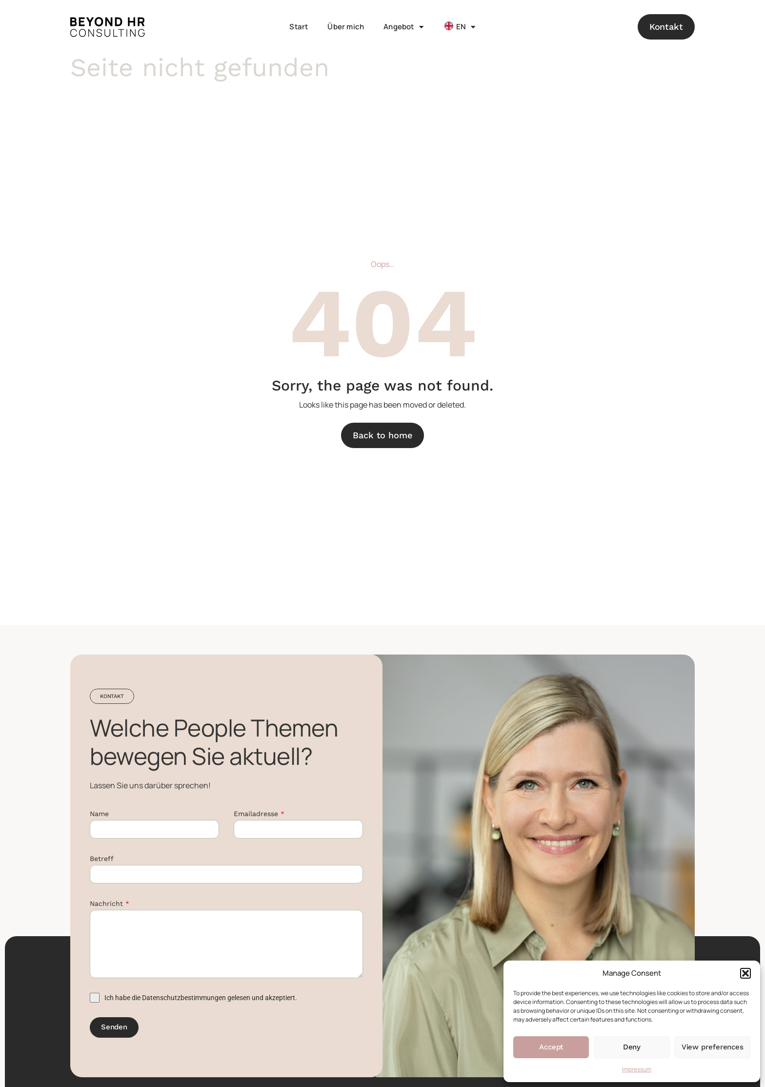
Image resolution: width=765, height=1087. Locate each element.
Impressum (636, 1069)
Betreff (102, 858)
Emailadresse (259, 814)
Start (298, 26)
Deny (632, 1047)
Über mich (345, 26)
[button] (745, 973)
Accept (551, 1047)
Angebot (403, 27)
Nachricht (109, 903)
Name (99, 814)
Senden (114, 1027)
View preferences (713, 1047)
